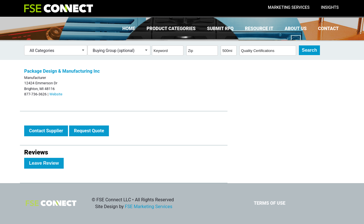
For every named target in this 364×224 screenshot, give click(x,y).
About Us (296, 28)
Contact (328, 28)
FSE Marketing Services (148, 206)
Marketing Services (288, 7)
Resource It (259, 28)
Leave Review (44, 163)
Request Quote (89, 130)
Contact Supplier (46, 130)
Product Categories (170, 28)
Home (128, 28)
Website (55, 94)
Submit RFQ (220, 28)
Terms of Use (269, 203)
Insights (330, 7)
